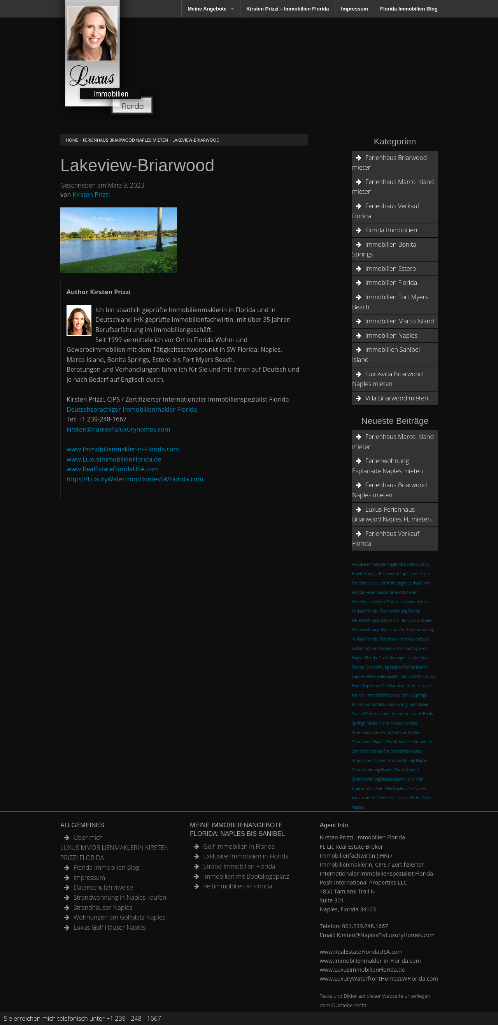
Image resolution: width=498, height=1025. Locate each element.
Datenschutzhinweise (103, 887)
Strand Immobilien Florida (239, 866)
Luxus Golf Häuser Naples (110, 927)
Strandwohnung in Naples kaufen (120, 897)
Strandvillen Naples (369, 760)
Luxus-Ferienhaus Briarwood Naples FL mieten (391, 514)
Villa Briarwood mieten (396, 398)
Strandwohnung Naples (407, 760)
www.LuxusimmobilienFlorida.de (114, 459)
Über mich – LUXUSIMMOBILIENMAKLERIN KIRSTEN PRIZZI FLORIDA (114, 847)
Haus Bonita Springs (418, 676)
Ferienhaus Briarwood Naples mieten (125, 140)
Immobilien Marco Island (399, 321)
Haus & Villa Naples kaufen (375, 676)
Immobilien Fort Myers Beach (390, 302)
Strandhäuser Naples (103, 907)
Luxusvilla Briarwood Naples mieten (387, 379)
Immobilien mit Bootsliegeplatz (246, 876)
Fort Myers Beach (415, 639)
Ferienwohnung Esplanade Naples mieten (387, 465)
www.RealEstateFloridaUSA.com (113, 469)
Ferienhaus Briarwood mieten (389, 162)
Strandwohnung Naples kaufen (379, 779)
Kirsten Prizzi (91, 194)
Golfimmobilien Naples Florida (378, 648)
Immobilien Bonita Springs (384, 249)
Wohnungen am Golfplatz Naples (119, 917)
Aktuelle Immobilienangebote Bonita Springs (390, 564)
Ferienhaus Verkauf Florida (385, 211)
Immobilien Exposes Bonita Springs (396, 695)
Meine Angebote (207, 9)
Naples (397, 723)
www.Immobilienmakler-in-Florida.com (123, 449)
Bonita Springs (364, 573)
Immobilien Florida (391, 282)
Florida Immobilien (391, 230)
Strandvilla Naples (406, 751)
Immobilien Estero (390, 268)
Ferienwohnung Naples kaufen (378, 629)
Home (72, 140)
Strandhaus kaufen (368, 732)
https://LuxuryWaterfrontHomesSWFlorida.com (135, 479)
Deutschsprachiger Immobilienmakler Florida (132, 409)
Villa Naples (395, 788)
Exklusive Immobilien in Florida (246, 856)
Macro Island (377, 723)
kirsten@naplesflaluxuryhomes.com (118, 429)
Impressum (354, 9)
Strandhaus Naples (403, 732)
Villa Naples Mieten (405, 797)
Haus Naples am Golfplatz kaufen (381, 685)
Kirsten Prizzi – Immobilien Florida (287, 9)
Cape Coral (409, 573)
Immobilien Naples (391, 335)
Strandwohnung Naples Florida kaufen (385, 769)
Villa (410, 779)
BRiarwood (388, 573)
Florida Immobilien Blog (409, 9)
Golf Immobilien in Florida (239, 846)
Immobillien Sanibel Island (386, 354)
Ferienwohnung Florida (400, 611)
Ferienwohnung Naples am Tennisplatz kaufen (392, 620)
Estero (425, 573)
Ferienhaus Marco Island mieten (393, 186)
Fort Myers (389, 639)
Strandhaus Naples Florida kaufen (381, 741)
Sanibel (410, 723)
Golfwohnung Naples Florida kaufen (397, 667)
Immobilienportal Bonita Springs (380, 704)
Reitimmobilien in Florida (237, 886)
